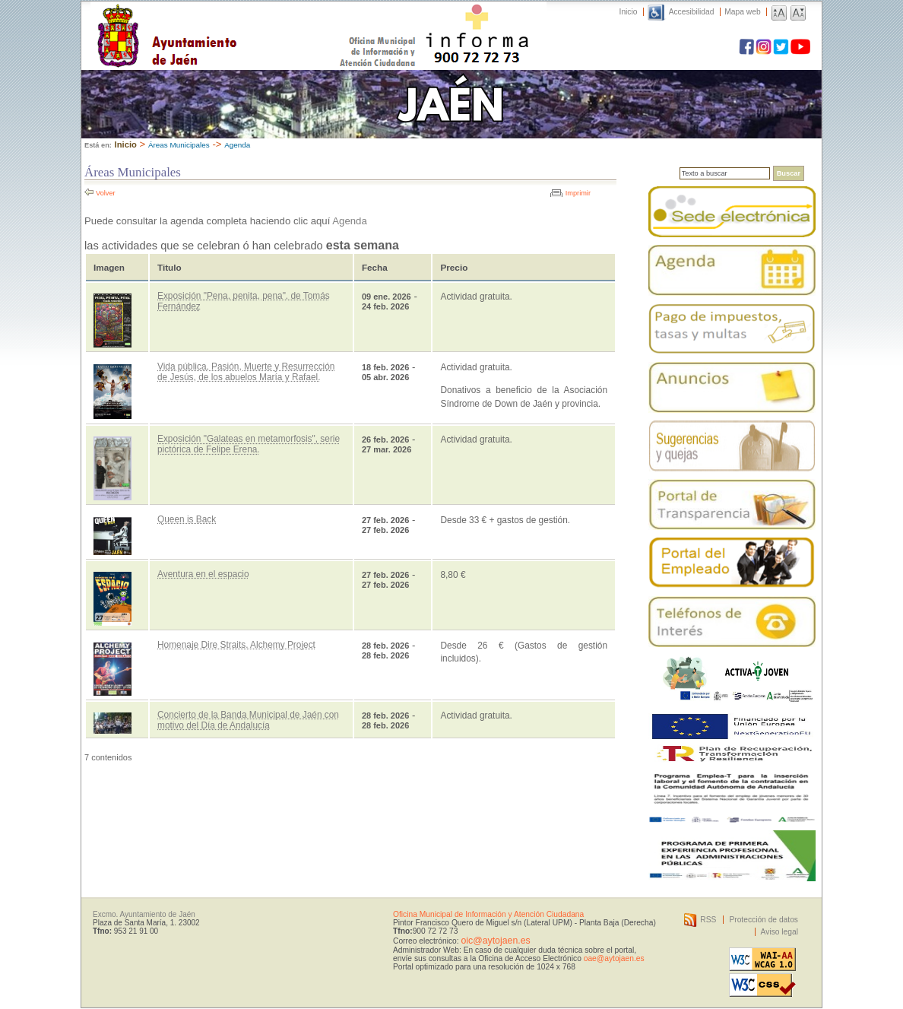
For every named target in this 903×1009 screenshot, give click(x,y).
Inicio (628, 12)
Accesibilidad (691, 12)
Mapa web (742, 12)
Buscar (788, 173)
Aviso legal (779, 932)
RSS (708, 919)
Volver (106, 193)
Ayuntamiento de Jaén (232, 21)
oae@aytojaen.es (614, 958)
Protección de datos (763, 919)
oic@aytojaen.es (495, 940)
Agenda (237, 145)
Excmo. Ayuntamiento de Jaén (144, 914)
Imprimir (578, 193)
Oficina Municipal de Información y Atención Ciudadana (488, 914)
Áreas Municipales (179, 145)
